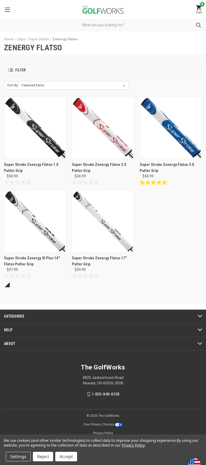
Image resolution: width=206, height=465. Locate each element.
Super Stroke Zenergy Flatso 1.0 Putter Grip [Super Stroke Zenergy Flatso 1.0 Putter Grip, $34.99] (31, 167)
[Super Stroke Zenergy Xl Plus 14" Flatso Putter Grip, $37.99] (35, 221)
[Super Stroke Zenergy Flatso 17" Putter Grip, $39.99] (103, 221)
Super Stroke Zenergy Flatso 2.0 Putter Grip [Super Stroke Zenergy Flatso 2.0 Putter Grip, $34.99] (99, 167)
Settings (18, 456)
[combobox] (103, 25)
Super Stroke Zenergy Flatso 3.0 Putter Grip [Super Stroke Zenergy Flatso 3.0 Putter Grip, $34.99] (167, 167)
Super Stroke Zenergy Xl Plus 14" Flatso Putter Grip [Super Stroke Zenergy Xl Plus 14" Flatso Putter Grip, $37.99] (32, 261)
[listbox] (74, 85)
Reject (43, 456)
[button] (103, 70)
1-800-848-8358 (105, 394)
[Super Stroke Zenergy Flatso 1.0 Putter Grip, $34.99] (35, 128)
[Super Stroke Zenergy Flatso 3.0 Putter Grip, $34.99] (171, 128)
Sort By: (13, 85)
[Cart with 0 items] (199, 9)
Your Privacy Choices (103, 424)
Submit (198, 25)
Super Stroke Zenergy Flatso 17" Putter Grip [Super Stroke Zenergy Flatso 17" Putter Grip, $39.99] (99, 261)
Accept (66, 456)
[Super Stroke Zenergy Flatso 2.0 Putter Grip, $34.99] (103, 128)
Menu (7, 9)
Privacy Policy (103, 433)
